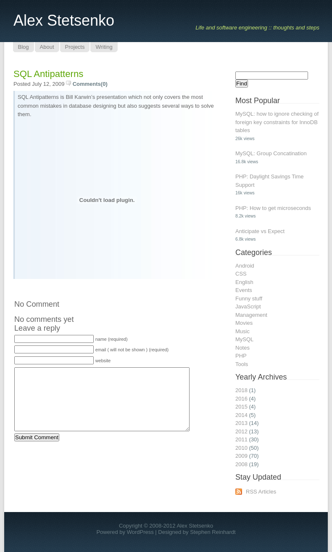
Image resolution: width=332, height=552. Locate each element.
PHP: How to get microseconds (273, 208)
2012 (241, 431)
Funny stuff (248, 298)
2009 (241, 456)
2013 (241, 423)
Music (242, 331)
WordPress (140, 532)
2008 (241, 464)
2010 (241, 448)
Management (251, 315)
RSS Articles (261, 491)
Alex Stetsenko (63, 20)
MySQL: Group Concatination (271, 153)
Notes (242, 348)
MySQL (244, 339)
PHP (241, 356)
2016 (241, 398)
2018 (241, 390)
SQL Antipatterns (48, 74)
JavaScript (248, 306)
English (244, 282)
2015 (241, 406)
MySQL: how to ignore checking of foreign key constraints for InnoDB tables (277, 122)
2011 (241, 439)
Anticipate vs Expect (260, 231)
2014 (241, 415)
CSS (241, 274)
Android (244, 266)
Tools (241, 364)
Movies (244, 323)
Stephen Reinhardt (212, 532)
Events (243, 290)
